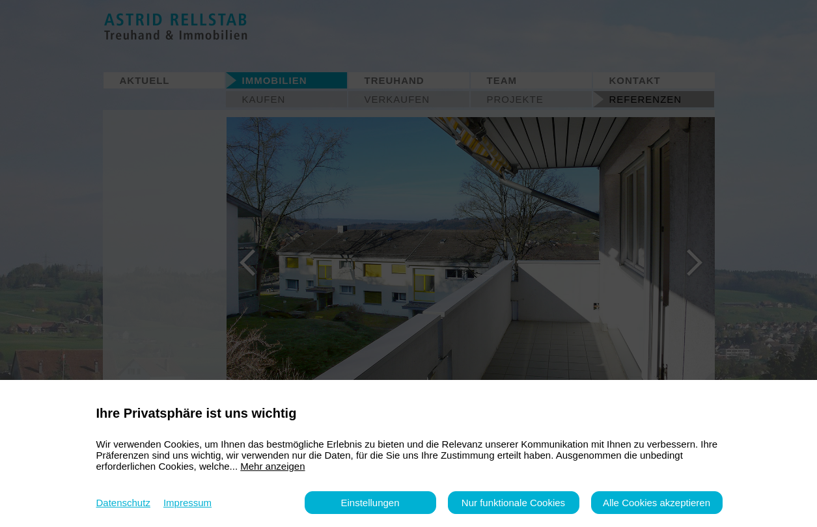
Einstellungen (369, 502)
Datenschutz (123, 502)
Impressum (187, 502)
